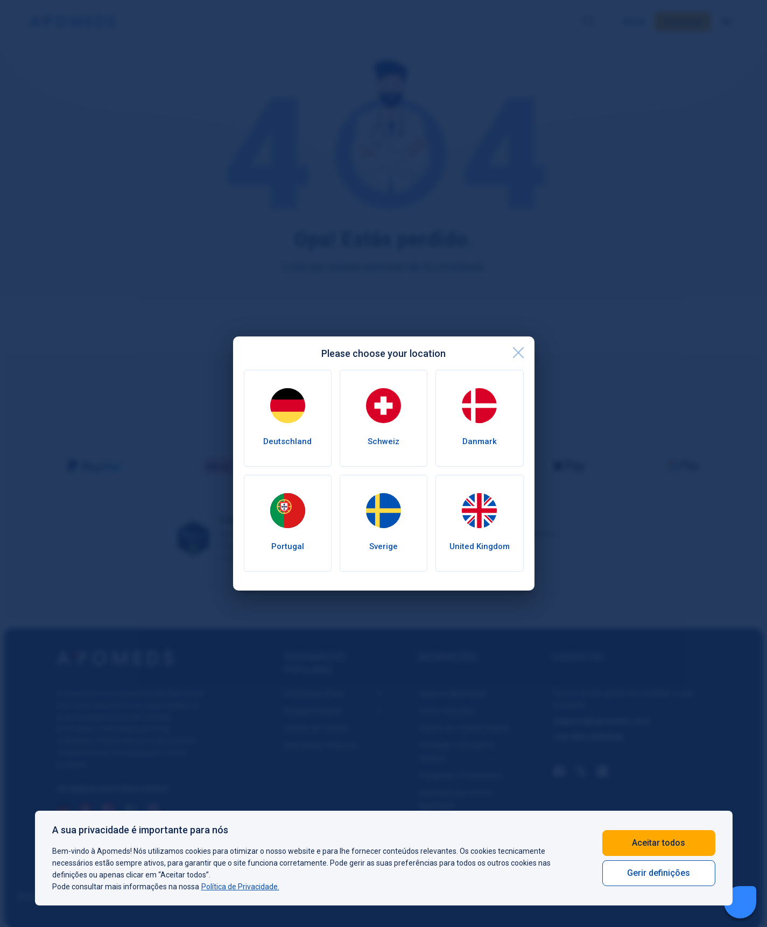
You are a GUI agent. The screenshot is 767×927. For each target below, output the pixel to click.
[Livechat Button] (740, 902)
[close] (518, 352)
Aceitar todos (658, 843)
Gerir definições (658, 873)
